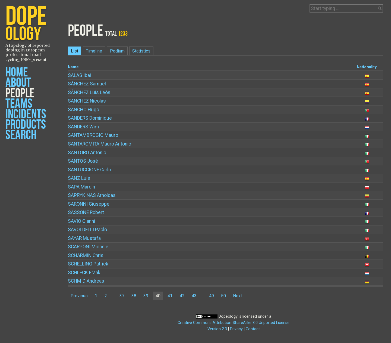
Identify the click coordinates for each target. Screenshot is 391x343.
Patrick (88, 264)
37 (121, 295)
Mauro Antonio (99, 144)
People (19, 93)
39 (145, 295)
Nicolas (87, 101)
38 (133, 295)
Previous (79, 295)
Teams (18, 104)
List (74, 51)
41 (170, 295)
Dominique (90, 118)
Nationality (367, 67)
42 (182, 295)
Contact (253, 329)
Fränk (84, 272)
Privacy (236, 329)
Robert (86, 212)
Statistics (141, 51)
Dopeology (228, 316)
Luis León (89, 92)
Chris (85, 255)
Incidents (25, 114)
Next (237, 295)
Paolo (87, 229)
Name (73, 67)
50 (223, 295)
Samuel (87, 83)
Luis (79, 178)
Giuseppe (88, 204)
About (18, 83)
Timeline (94, 51)
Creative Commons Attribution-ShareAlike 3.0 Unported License (233, 322)
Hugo (83, 109)
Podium (117, 51)
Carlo (89, 169)
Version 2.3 (217, 329)
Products (25, 124)
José (83, 161)
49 (211, 295)
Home (16, 72)
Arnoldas (92, 195)
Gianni (81, 221)
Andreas (86, 281)
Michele (88, 246)
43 (194, 295)
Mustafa (84, 238)
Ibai (79, 75)
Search (20, 135)
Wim (83, 126)
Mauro (93, 135)
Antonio (87, 152)
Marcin (81, 187)
